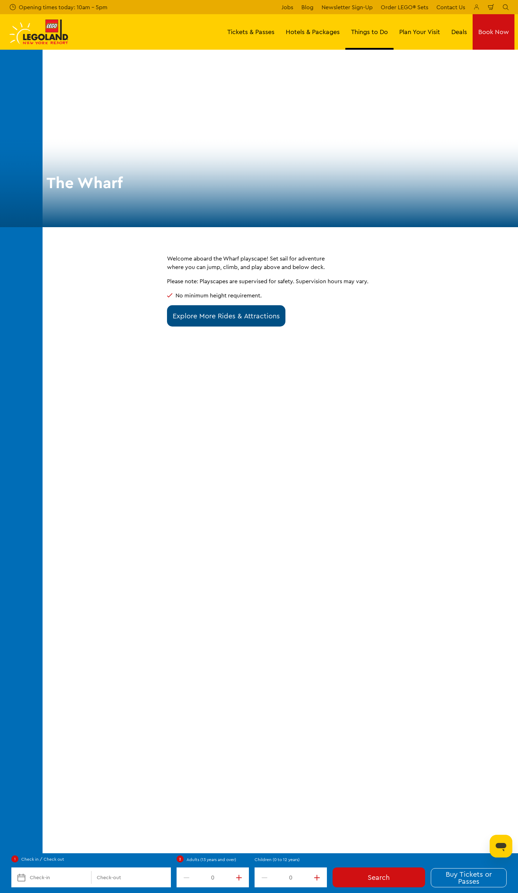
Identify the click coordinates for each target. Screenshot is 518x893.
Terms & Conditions (428, 608)
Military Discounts (75, 657)
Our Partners (302, 693)
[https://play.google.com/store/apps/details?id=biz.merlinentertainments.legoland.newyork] (489, 765)
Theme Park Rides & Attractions (209, 620)
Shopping (181, 669)
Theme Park (121, 571)
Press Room (301, 681)
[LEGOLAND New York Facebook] (452, 815)
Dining (177, 657)
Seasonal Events (190, 632)
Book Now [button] (493, 32)
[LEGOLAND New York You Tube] (505, 815)
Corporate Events (75, 681)
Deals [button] (459, 32)
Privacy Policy (421, 620)
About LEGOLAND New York (323, 608)
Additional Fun (188, 644)
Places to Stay (187, 608)
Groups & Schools (75, 669)
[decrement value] (185, 877)
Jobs (287, 7)
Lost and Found (306, 669)
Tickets (61, 620)
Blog (307, 7)
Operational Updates (430, 632)
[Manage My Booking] (476, 7)
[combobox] (250, 513)
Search (379, 877)
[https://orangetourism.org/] (146, 775)
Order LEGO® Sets (404, 7)
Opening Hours (71, 608)
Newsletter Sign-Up (347, 7)
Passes (60, 632)
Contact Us (450, 7)
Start (57, 571)
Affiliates (297, 730)
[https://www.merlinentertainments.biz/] (73, 775)
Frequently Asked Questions (88, 718)
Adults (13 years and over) (211, 859)
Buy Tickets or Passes (469, 878)
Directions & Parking (78, 705)
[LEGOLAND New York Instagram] (470, 815)
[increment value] (240, 877)
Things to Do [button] (369, 32)
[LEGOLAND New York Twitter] (487, 815)
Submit (194, 450)
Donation (298, 718)
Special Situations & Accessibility (328, 632)
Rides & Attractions (163, 571)
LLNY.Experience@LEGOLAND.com (102, 844)
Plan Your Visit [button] (419, 32)
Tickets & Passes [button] (250, 32)
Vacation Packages (76, 644)
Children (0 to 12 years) (277, 859)
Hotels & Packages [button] (313, 32)
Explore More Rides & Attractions (226, 315)
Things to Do (85, 571)
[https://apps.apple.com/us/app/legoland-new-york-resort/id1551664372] (440, 765)
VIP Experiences (73, 693)
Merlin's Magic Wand (312, 705)
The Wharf (204, 571)
